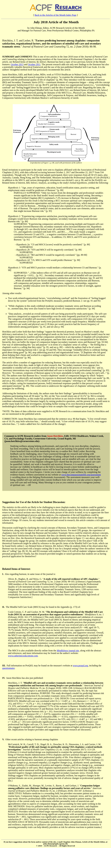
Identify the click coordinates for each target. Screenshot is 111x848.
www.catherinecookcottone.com (23, 656)
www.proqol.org (80, 665)
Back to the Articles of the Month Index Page (55, 15)
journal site (68, 650)
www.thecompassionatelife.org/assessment (81, 474)
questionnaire (8, 668)
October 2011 (34, 64)
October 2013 (17, 64)
